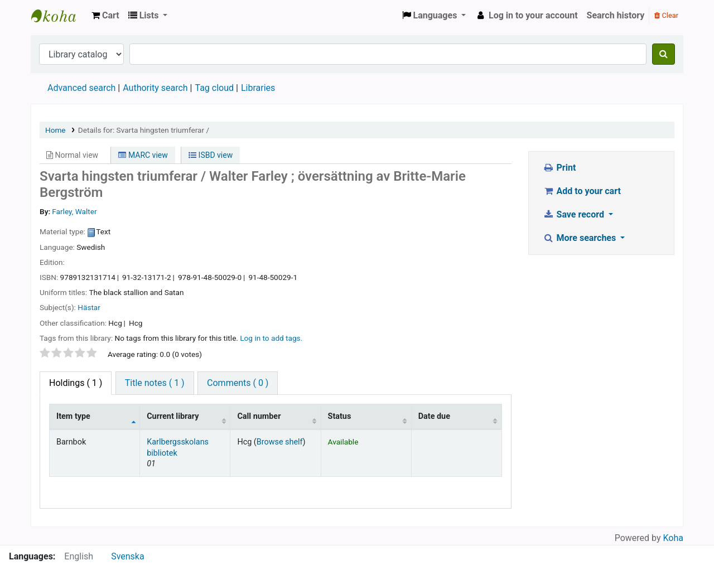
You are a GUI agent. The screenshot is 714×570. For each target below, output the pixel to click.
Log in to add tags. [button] (271, 338)
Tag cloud (214, 88)
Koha (673, 538)
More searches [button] (580, 238)
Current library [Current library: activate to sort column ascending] (173, 416)
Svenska (127, 556)
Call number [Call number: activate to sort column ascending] (259, 416)
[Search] (663, 54)
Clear (666, 15)
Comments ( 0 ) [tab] (237, 383)
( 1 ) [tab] (75, 383)
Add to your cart (582, 191)
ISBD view (211, 155)
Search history (616, 15)
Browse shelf (280, 442)
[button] (105, 15)
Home (55, 129)
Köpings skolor (59, 15)
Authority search (155, 88)
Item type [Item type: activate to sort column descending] (73, 416)
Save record (574, 214)
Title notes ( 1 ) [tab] (155, 383)
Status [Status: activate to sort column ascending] (339, 416)
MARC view (142, 155)
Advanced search (81, 88)
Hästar (89, 307)
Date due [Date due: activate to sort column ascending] (434, 416)
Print (559, 167)
